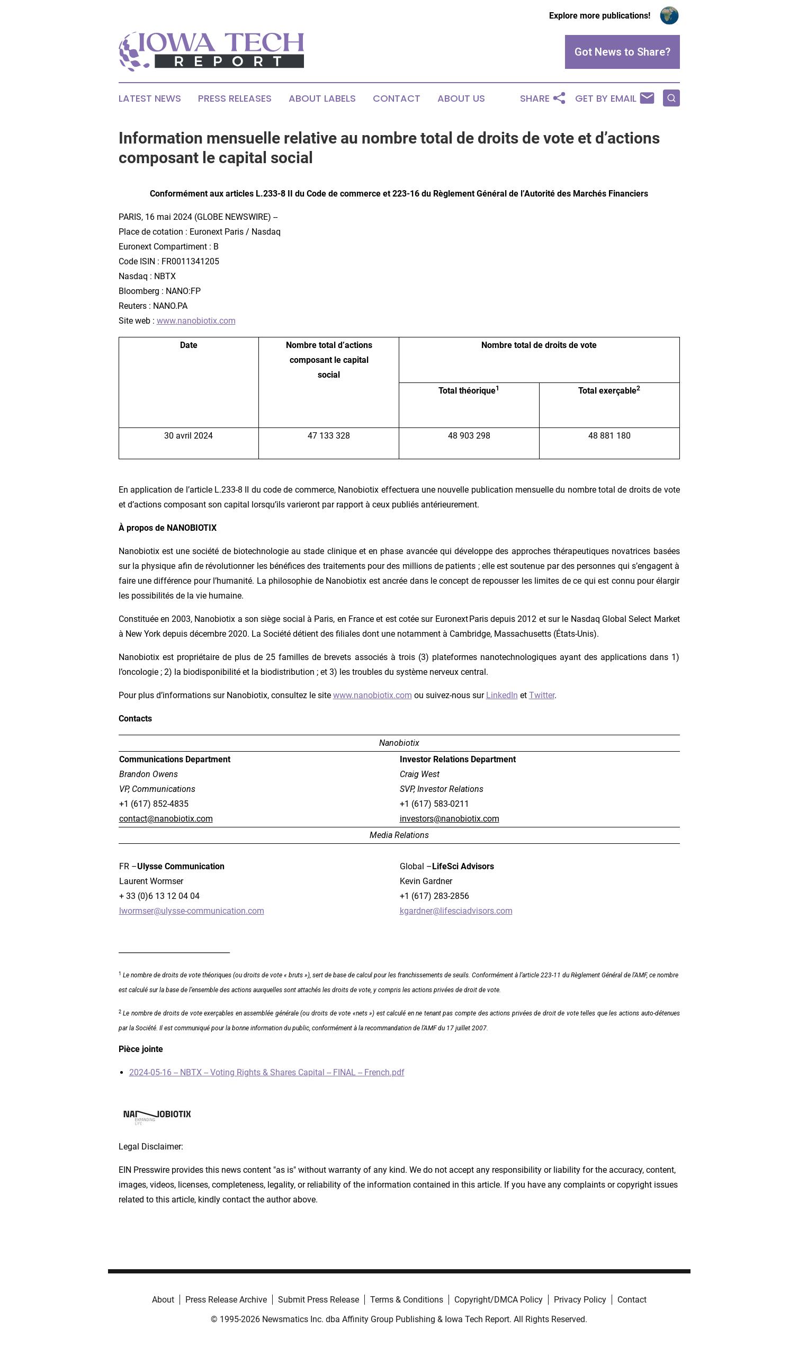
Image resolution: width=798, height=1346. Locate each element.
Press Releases (235, 98)
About (163, 1300)
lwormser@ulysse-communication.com (191, 911)
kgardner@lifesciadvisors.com (456, 911)
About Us (461, 98)
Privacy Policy (580, 1300)
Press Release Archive (226, 1300)
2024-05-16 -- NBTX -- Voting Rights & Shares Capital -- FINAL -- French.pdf (267, 1072)
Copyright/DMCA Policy (498, 1300)
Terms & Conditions (406, 1300)
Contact (396, 98)
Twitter (541, 695)
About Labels (322, 98)
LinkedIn (502, 695)
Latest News (150, 98)
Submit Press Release (318, 1300)
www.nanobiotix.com (196, 321)
